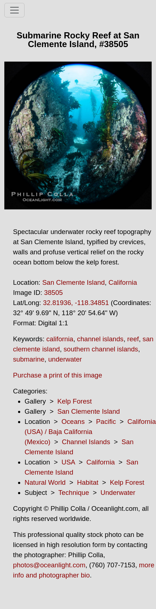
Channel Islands (86, 442)
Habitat (87, 482)
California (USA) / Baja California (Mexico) (90, 432)
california (59, 339)
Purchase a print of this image (57, 375)
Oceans (72, 421)
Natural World (45, 482)
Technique (73, 492)
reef (133, 339)
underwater (65, 359)
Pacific (106, 421)
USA (68, 462)
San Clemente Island (73, 282)
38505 (53, 292)
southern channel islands (101, 349)
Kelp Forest (74, 401)
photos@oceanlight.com (49, 565)
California (122, 282)
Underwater (117, 492)
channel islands (100, 339)
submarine (28, 359)
